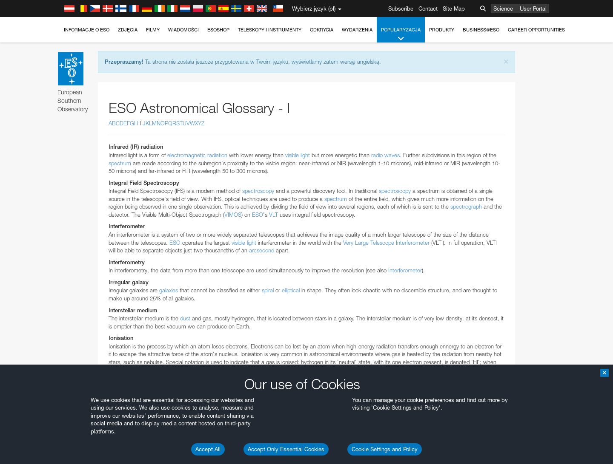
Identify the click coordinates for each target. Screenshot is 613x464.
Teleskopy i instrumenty (269, 30)
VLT (273, 214)
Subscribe (400, 8)
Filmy (153, 30)
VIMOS (232, 214)
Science (503, 8)
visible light (297, 155)
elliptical (291, 290)
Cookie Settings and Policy (385, 449)
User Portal (533, 8)
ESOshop (218, 30)
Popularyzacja (401, 34)
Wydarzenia (357, 30)
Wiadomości (183, 30)
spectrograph (466, 206)
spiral (268, 290)
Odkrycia (321, 30)
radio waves (385, 155)
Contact (428, 8)
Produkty (441, 30)
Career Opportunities (536, 30)
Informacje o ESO (86, 30)
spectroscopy (258, 190)
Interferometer (405, 270)
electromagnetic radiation (197, 155)
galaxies (168, 290)
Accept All (208, 449)
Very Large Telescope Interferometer (386, 242)
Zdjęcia (127, 30)
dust (185, 318)
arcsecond (261, 250)
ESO (257, 214)
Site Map (454, 8)
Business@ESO (481, 30)
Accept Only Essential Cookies (286, 449)
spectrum (120, 163)
